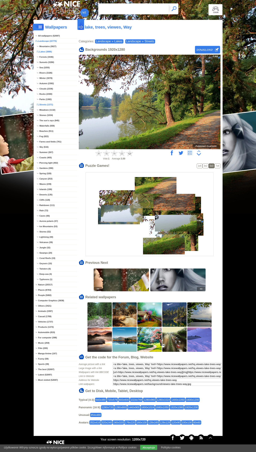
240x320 (118, 422)
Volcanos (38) (46, 242)
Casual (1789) (45, 316)
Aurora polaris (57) (48, 221)
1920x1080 (176, 407)
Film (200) (43, 348)
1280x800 (121, 407)
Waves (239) (45, 184)
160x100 (142, 422)
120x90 (176, 422)
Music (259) (43, 343)
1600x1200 (192, 399)
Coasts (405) (45, 157)
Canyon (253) (46, 179)
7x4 (217, 166)
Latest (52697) (45, 375)
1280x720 (107, 407)
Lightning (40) (46, 237)
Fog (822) (44, 136)
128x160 (153, 422)
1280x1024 (163, 399)
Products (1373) (46, 327)
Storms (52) (45, 232)
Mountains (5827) (47, 46)
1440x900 (134, 407)
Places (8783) (44, 290)
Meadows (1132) (47, 110)
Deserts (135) (46, 194)
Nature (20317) (45, 284)
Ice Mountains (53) (48, 226)
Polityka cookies (171, 447)
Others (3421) (44, 306)
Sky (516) (44, 147)
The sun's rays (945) (49, 120)
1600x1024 (147, 407)
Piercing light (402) (48, 163)
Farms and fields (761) (50, 142)
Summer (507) (46, 152)
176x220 (130, 422)
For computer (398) (47, 337)
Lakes (118, 41)
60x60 (197, 422)
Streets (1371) (46, 104)
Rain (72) (43, 210)
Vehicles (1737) (45, 322)
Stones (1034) (46, 115)
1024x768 (136, 399)
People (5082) (45, 295)
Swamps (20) (45, 253)
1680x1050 (162, 407)
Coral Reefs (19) (47, 258)
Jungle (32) (44, 247)
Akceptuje (148, 447)
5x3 (211, 166)
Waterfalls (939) (47, 126)
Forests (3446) (46, 57)
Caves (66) (44, 216)
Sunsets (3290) (46, 62)
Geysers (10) (45, 263)
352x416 (95, 422)
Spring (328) (45, 173)
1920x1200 (191, 407)
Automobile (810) (46, 332)
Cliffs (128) (44, 200)
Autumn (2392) (46, 83)
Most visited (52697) (48, 380)
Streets (149, 41)
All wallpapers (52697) (49, 36)
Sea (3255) (44, 67)
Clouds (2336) (46, 89)
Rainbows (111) (47, 205)
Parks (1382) (45, 99)
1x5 (199, 166)
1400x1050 (177, 399)
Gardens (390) (46, 168)
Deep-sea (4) (45, 274)
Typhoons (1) (45, 279)
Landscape (103, 41)
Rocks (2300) (45, 94)
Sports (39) (43, 364)
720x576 (112, 399)
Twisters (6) (45, 269)
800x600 (124, 399)
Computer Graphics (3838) (51, 300)
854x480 (96, 414)
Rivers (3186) (46, 73)
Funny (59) (43, 359)
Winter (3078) (46, 78)
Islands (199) (45, 189)
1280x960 (149, 399)
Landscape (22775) (47, 41)
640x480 (101, 399)
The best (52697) (46, 369)
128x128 (165, 422)
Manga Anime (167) (47, 353)
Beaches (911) (46, 131)
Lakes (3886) (45, 51)
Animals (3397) (45, 311)
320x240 (107, 422)
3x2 (205, 166)
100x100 (187, 422)
